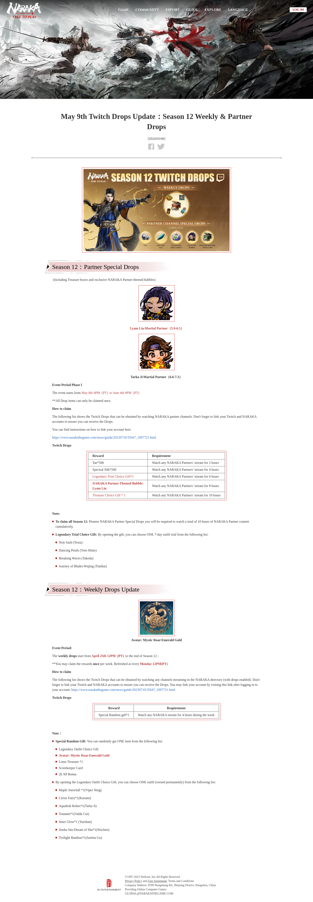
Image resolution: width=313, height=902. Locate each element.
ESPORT (172, 10)
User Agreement (157, 881)
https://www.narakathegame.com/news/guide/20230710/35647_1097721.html (104, 437)
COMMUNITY (147, 10)
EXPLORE (213, 10)
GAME (123, 10)
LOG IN (298, 10)
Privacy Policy (133, 881)
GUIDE (192, 10)
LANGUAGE (238, 10)
